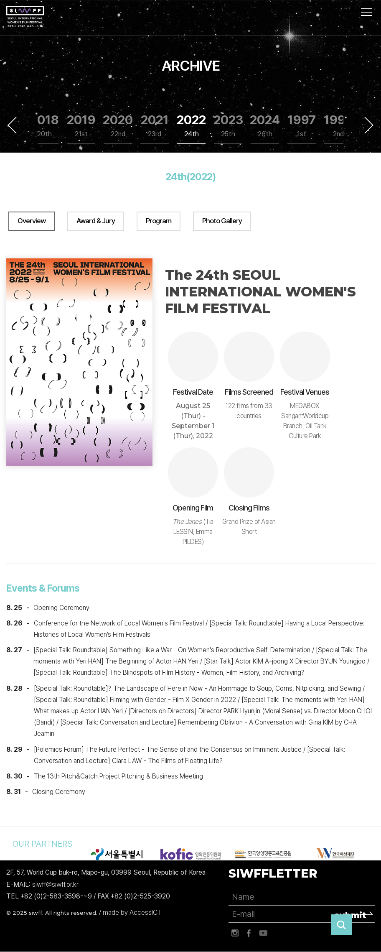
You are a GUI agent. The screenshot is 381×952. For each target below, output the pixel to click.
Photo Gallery (222, 221)
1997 (301, 125)
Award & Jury (95, 221)
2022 (191, 125)
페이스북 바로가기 (249, 933)
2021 (155, 125)
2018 (44, 125)
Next (369, 125)
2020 (118, 125)
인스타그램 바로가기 (235, 933)
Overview (32, 221)
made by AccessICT (132, 912)
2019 (81, 125)
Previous (12, 125)
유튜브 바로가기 (263, 933)
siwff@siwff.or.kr (55, 884)
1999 (338, 125)
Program (158, 221)
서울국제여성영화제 (25, 16)
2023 (228, 125)
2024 (265, 125)
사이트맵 (366, 12)
